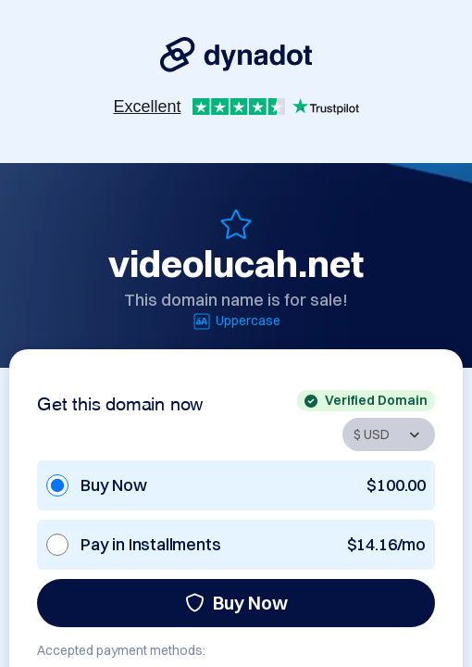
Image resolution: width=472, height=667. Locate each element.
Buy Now (236, 602)
